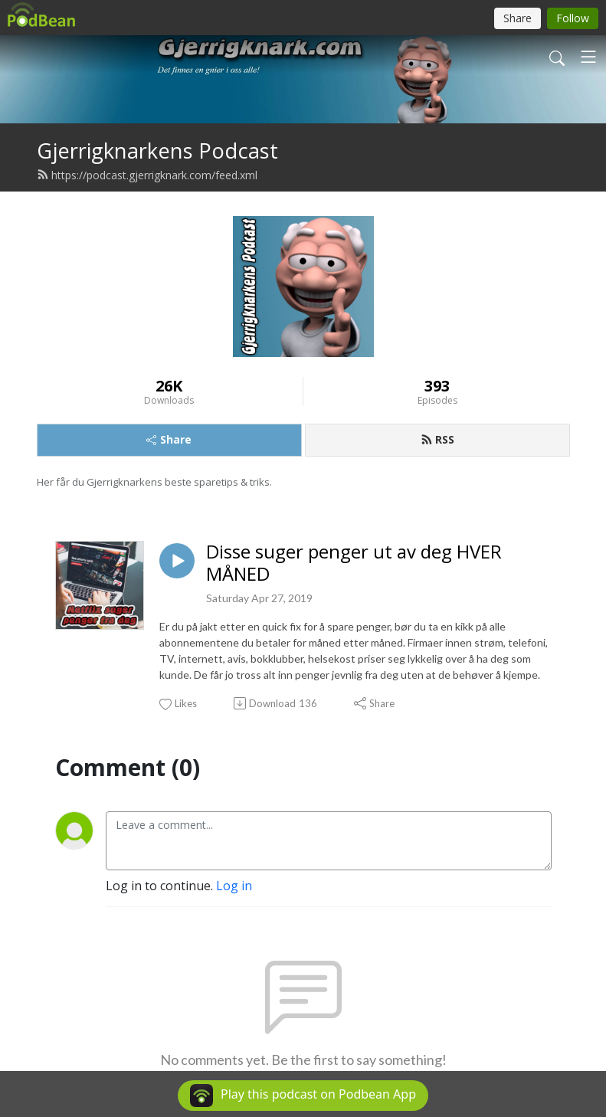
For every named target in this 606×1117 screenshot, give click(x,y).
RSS (437, 439)
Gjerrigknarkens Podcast (157, 150)
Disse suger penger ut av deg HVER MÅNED (354, 563)
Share (169, 439)
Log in (234, 885)
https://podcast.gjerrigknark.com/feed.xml (147, 175)
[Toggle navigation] (588, 56)
